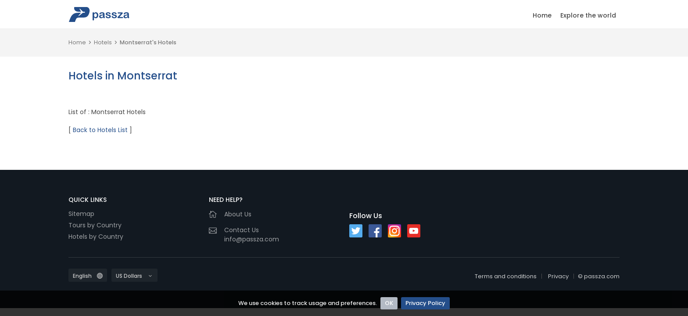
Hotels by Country (95, 237)
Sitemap (81, 214)
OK (389, 303)
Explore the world (588, 15)
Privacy (558, 276)
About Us (237, 214)
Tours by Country (95, 225)
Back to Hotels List (100, 130)
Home (542, 15)
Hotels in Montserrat (122, 75)
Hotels (103, 42)
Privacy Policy (425, 303)
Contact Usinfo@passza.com (251, 235)
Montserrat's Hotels (148, 42)
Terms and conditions (506, 276)
